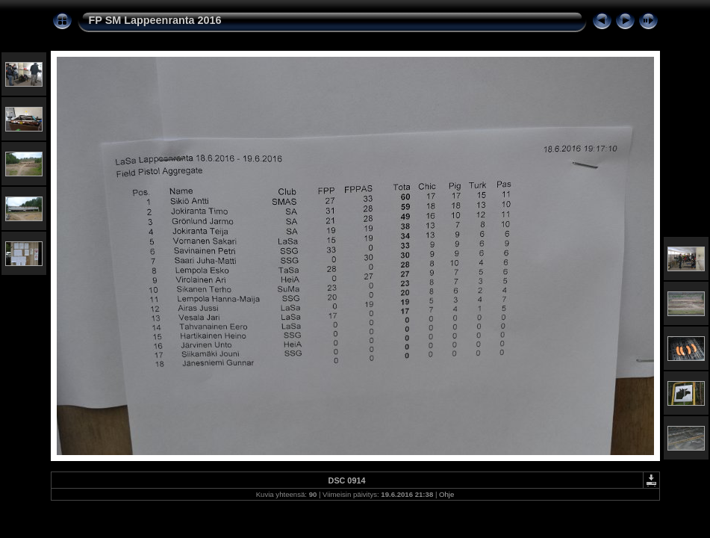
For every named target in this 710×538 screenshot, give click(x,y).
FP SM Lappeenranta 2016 (155, 20)
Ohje (446, 494)
